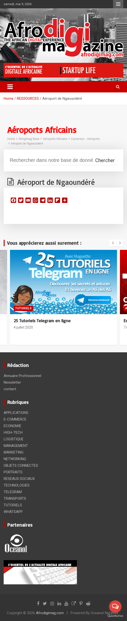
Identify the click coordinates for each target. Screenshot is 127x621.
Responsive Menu (118, 4)
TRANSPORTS (15, 498)
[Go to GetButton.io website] (115, 616)
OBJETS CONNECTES (21, 465)
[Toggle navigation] (10, 86)
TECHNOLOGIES (17, 485)
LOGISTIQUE (13, 439)
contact (10, 389)
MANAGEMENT (16, 446)
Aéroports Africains (55, 139)
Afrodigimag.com (50, 613)
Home (11, 139)
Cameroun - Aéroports (85, 139)
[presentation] (112, 243)
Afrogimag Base (29, 139)
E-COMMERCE (15, 419)
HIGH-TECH (13, 432)
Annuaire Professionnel (22, 376)
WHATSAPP (13, 512)
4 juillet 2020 (23, 327)
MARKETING (13, 452)
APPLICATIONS (16, 412)
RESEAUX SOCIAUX (19, 479)
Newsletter (12, 382)
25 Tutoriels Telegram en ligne (42, 320)
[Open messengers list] (115, 606)
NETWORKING (15, 459)
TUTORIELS (23, 308)
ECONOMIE (12, 426)
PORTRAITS (13, 472)
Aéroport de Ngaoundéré (27, 143)
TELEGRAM (13, 492)
